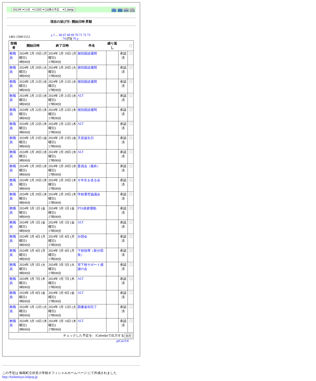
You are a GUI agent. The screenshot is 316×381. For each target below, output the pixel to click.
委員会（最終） (89, 166)
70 (76, 35)
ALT (81, 95)
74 (64, 38)
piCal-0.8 (122, 341)
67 (64, 35)
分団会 (82, 236)
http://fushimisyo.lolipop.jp (19, 377)
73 (88, 35)
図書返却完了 (87, 307)
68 (68, 35)
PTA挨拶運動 (87, 208)
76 (74, 38)
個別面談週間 (87, 53)
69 (72, 35)
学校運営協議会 (89, 194)
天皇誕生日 (86, 138)
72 (84, 35)
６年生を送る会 (89, 180)
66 (60, 35)
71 (80, 35)
